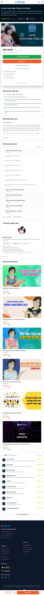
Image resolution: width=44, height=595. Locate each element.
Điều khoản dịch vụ (5, 557)
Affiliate (24, 553)
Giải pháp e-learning (27, 547)
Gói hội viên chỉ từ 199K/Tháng (22, 65)
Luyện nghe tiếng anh (17, 216)
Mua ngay (22, 61)
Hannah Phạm (32, 18)
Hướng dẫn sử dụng (5, 551)
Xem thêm (5, 137)
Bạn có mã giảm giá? (22, 83)
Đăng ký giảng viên (27, 545)
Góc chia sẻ (3, 555)
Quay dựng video (26, 551)
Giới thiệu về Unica (5, 548)
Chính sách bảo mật (5, 559)
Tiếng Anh (9, 216)
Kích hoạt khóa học (5, 553)
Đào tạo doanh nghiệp (27, 549)
